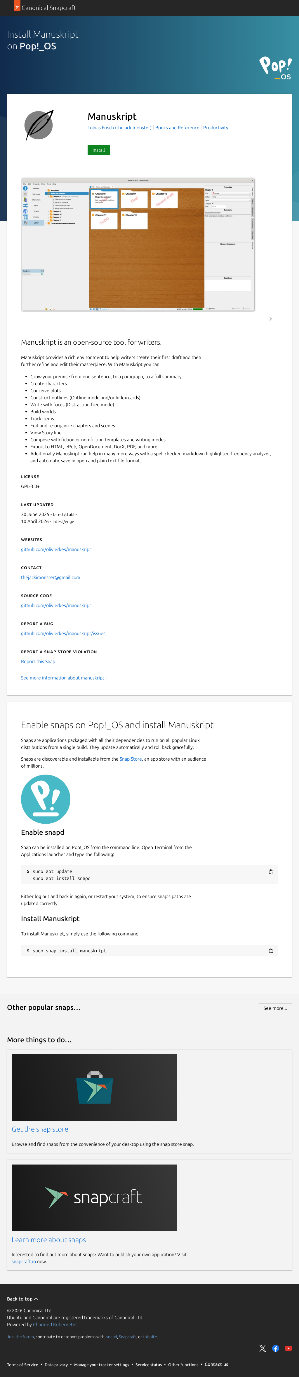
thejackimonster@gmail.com (50, 577)
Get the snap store (40, 1129)
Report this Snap (38, 661)
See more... (275, 1008)
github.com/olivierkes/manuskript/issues (63, 633)
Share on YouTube (288, 1348)
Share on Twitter (262, 1348)
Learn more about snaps (49, 1240)
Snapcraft (127, 1336)
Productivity (215, 127)
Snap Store (131, 758)
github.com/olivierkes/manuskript (56, 549)
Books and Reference (177, 127)
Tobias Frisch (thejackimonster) (120, 127)
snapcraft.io (24, 1261)
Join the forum (20, 1336)
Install (99, 150)
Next (270, 319)
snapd (111, 1336)
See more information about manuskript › (64, 677)
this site (150, 1336)
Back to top (22, 1298)
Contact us (216, 1364)
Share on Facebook (275, 1348)
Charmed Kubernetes (55, 1324)
